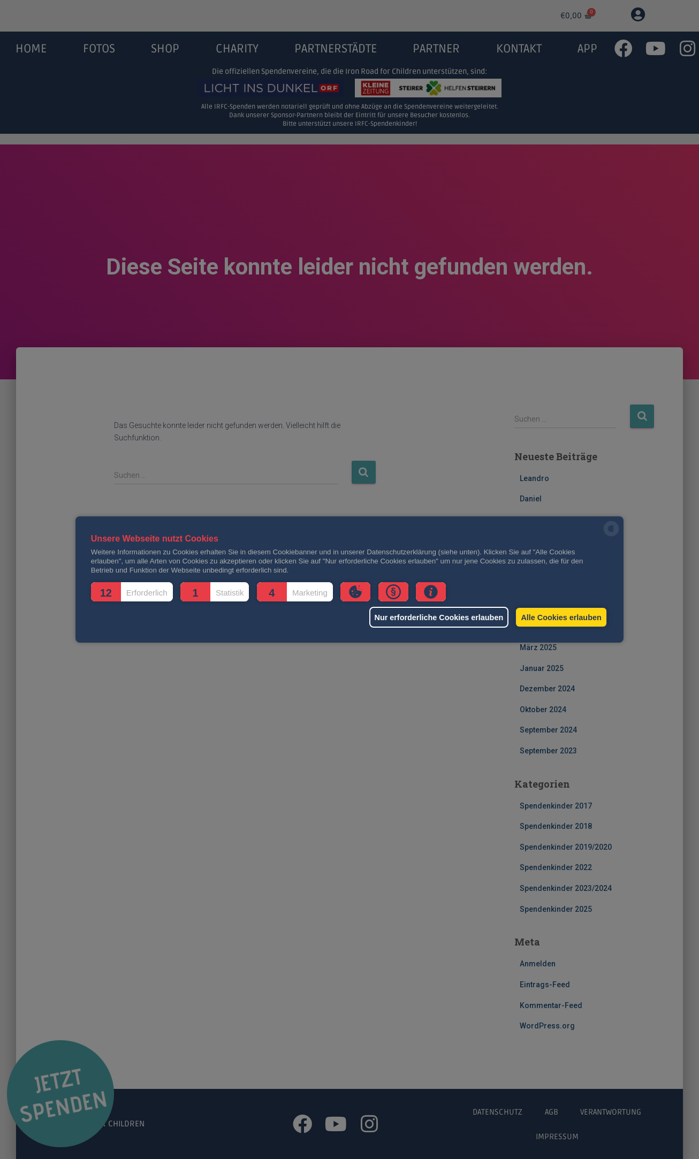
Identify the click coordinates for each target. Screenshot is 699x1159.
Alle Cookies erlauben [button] (559, 617)
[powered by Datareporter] (611, 535)
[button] (132, 591)
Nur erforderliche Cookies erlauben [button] (431, 617)
